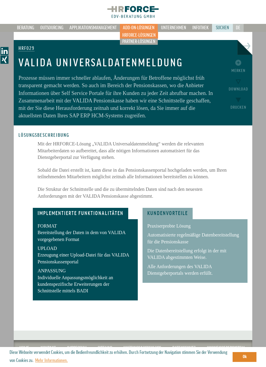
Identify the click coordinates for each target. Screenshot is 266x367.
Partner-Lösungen (138, 41)
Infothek (200, 27)
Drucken (238, 107)
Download (238, 89)
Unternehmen (173, 27)
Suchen (222, 27)
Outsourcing (51, 27)
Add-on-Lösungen (138, 27)
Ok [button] (245, 356)
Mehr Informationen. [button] (51, 360)
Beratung (25, 27)
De (238, 27)
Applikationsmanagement (93, 27)
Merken (238, 70)
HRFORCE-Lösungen (139, 35)
